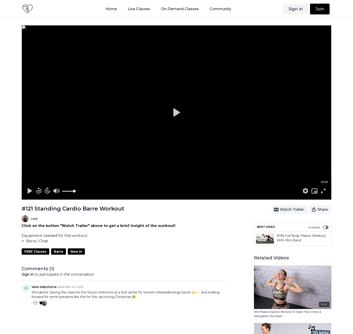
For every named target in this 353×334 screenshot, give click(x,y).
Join (319, 9)
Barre (58, 251)
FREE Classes (35, 251)
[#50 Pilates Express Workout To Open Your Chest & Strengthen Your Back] (292, 314)
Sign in (296, 9)
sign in (28, 274)
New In (76, 251)
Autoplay (318, 227)
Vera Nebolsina (44, 287)
